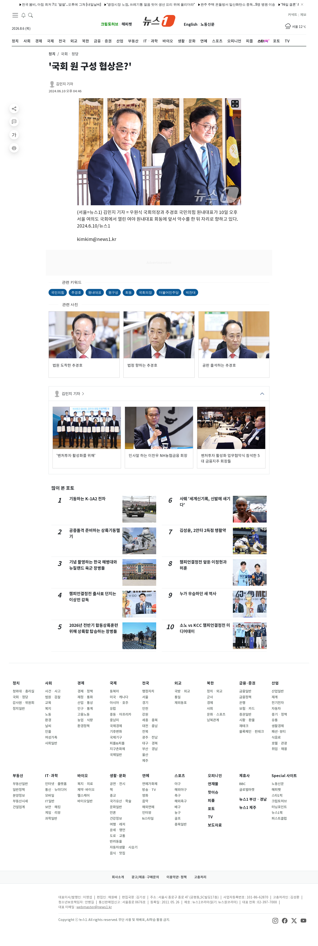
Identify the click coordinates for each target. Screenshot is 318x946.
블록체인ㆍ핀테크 (251, 731)
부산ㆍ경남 (150, 749)
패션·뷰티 (279, 731)
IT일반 (49, 801)
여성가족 (51, 737)
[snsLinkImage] (275, 920)
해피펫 (126, 24)
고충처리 (200, 877)
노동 (48, 714)
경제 (80, 683)
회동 (128, 292)
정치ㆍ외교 (214, 691)
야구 (177, 784)
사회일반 (51, 743)
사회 (48, 683)
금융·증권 (247, 683)
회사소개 (118, 877)
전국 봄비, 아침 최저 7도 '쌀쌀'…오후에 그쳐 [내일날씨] (49, 4)
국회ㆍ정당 (20, 697)
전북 (145, 731)
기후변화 (116, 731)
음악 (145, 801)
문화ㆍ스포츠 (216, 714)
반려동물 (116, 841)
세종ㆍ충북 (150, 720)
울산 (145, 755)
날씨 (48, 726)
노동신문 (208, 24)
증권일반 (245, 714)
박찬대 (191, 292)
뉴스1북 (277, 813)
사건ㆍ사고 (53, 691)
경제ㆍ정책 (85, 691)
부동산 (18, 775)
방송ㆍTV (149, 790)
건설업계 (19, 807)
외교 (178, 683)
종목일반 (180, 824)
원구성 (113, 292)
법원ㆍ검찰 (53, 697)
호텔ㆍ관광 (279, 743)
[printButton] (14, 148)
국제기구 (116, 737)
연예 (145, 775)
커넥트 (292, 15)
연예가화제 (149, 784)
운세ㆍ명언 (117, 830)
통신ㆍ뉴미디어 (56, 790)
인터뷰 (146, 813)
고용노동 (83, 714)
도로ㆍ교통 (117, 836)
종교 (113, 795)
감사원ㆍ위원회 (23, 703)
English (190, 24)
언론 (113, 813)
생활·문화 (118, 775)
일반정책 (19, 790)
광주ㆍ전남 (150, 737)
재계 (275, 697)
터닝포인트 (279, 807)
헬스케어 (83, 795)
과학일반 (51, 818)
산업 (275, 683)
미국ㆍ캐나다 (119, 697)
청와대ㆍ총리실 (23, 691)
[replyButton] (14, 121)
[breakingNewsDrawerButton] (23, 15)
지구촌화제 (117, 749)
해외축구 (180, 801)
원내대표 (94, 292)
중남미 (114, 720)
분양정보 (19, 795)
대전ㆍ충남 (150, 726)
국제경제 (116, 726)
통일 (177, 697)
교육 (48, 703)
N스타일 (148, 818)
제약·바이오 (86, 790)
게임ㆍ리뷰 (53, 813)
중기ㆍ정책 (279, 714)
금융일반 (245, 691)
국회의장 (145, 292)
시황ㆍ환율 (247, 720)
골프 (177, 818)
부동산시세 (20, 801)
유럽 (113, 709)
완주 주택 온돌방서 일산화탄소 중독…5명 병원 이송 (226, 4)
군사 (210, 697)
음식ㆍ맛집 (117, 853)
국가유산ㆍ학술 (120, 801)
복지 (48, 709)
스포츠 (179, 775)
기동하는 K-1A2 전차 (87, 498)
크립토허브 (109, 24)
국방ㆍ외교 (182, 691)
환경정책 (83, 726)
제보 (303, 15)
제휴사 (244, 775)
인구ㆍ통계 (85, 709)
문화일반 (116, 807)
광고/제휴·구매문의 (145, 877)
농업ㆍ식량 (85, 720)
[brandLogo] (159, 20)
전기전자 (278, 703)
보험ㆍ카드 (247, 709)
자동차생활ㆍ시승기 (123, 847)
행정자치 (148, 691)
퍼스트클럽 (279, 818)
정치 (16, 683)
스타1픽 (277, 795)
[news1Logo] (31, 901)
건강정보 (116, 818)
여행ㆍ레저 (117, 824)
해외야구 (180, 790)
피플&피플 (117, 743)
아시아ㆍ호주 (119, 703)
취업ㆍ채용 (279, 749)
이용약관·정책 (177, 877)
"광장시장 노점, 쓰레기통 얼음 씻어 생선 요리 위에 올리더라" (139, 4)
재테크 (243, 726)
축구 (177, 795)
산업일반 (278, 691)
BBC (242, 784)
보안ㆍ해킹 (53, 807)
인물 (48, 731)
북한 (210, 683)
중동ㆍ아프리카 (120, 714)
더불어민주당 (169, 292)
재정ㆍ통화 (85, 697)
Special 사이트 (284, 775)
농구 (177, 813)
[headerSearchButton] (30, 15)
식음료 (276, 737)
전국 (145, 683)
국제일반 (116, 755)
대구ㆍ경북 (150, 743)
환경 (48, 720)
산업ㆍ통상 (85, 703)
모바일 (49, 795)
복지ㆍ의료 (85, 784)
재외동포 (180, 703)
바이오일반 (85, 801)
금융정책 (245, 697)
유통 (275, 720)
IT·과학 (51, 775)
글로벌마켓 (246, 790)
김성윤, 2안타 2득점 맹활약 (203, 530)
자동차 (276, 709)
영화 (145, 795)
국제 (113, 683)
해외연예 (148, 807)
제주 (145, 761)
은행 (242, 703)
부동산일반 (20, 784)
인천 (145, 709)
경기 (145, 703)
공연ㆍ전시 (117, 784)
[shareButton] (14, 108)
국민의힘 (57, 292)
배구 (177, 807)
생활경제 (278, 726)
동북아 (114, 691)
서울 (145, 697)
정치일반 (19, 709)
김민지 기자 (64, 84)
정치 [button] (52, 54)
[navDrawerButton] (15, 15)
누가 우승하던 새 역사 (198, 593)
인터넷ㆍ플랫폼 (56, 784)
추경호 (76, 292)
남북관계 (213, 720)
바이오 (82, 775)
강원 (145, 714)
